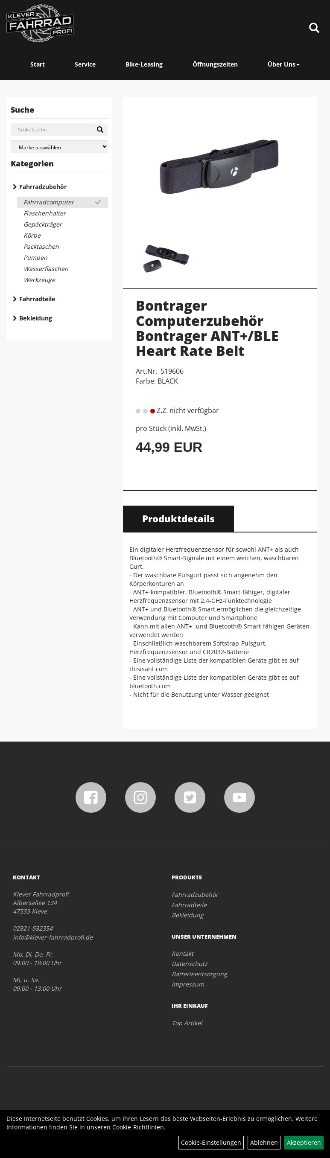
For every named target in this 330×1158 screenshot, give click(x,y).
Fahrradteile (37, 299)
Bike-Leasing (144, 64)
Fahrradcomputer (48, 202)
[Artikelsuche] (314, 28)
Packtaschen (41, 246)
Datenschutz (189, 964)
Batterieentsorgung (199, 974)
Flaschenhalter (44, 213)
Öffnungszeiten (215, 64)
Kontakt (182, 953)
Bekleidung (35, 318)
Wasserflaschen (45, 269)
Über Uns (284, 64)
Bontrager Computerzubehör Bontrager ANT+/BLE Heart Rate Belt (207, 328)
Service (85, 64)
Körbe (32, 235)
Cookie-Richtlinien (138, 1127)
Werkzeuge (39, 280)
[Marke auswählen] (59, 146)
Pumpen (35, 257)
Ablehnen (264, 1142)
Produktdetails (178, 518)
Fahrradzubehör (43, 187)
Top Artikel (187, 1023)
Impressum (188, 984)
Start (37, 64)
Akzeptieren (304, 1142)
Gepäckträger (42, 224)
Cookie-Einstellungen (211, 1142)
